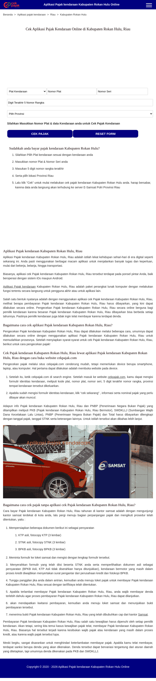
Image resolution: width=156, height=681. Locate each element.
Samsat (143, 614)
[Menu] (149, 6)
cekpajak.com (116, 377)
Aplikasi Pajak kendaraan (19, 286)
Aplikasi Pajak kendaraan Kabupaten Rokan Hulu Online (81, 4)
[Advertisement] (38, 61)
